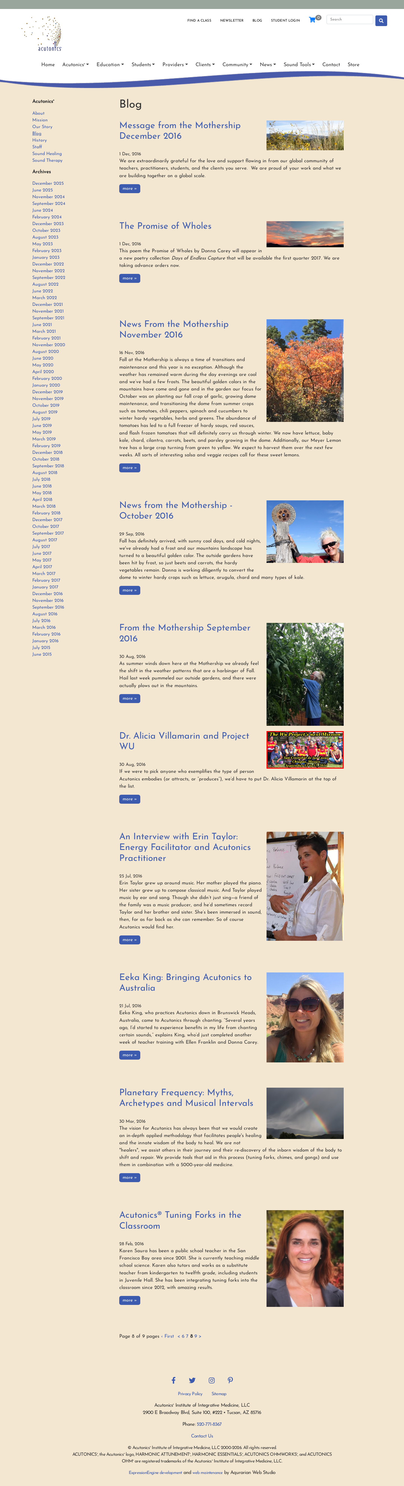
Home (48, 65)
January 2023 (45, 257)
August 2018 (44, 473)
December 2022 (48, 264)
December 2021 (47, 304)
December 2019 (47, 392)
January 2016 (45, 641)
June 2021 (42, 325)
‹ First (167, 1336)
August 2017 (44, 540)
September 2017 (48, 533)
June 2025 (42, 190)
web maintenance (207, 1473)
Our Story (42, 127)
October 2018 (45, 459)
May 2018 (42, 493)
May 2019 (42, 432)
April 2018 (42, 500)
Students (141, 65)
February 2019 (46, 446)
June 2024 (42, 210)
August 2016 (45, 614)
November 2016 (48, 600)
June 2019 (42, 426)
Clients (203, 65)
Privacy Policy (190, 1394)
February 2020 (47, 378)
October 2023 (46, 230)
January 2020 (46, 385)
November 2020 (48, 345)
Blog (257, 20)
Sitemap (219, 1394)
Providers (173, 65)
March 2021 (44, 331)
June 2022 (42, 291)
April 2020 (43, 372)
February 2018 (46, 513)
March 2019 (44, 439)
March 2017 (44, 574)
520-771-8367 (209, 1424)
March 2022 (44, 298)
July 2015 (41, 648)
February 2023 (46, 251)
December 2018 (47, 452)
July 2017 (41, 547)
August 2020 (45, 352)
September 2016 (48, 607)
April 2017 (42, 567)
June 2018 (42, 486)
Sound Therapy (47, 160)
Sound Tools (297, 65)
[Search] (350, 19)
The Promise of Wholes (165, 226)
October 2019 (45, 405)
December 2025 (48, 183)
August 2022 (45, 284)
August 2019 (45, 412)
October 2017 (45, 526)
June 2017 (42, 553)
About (38, 113)
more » (130, 188)
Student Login (285, 20)
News (266, 65)
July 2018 (41, 479)
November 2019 (48, 399)
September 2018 (48, 466)
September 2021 (48, 318)
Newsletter (232, 20)
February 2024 (47, 217)
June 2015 (42, 654)
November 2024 (48, 197)
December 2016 (47, 594)
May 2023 (42, 244)
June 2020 (42, 358)
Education (108, 65)
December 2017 (47, 520)
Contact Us (202, 1436)
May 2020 (42, 365)
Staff (37, 147)
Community (235, 65)
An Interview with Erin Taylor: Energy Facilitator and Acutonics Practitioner (185, 848)
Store (353, 65)
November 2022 (48, 271)
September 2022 (48, 278)
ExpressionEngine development (155, 1473)
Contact (331, 65)
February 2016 (46, 634)
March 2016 (44, 627)
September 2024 (48, 204)
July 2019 (41, 419)
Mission (40, 120)
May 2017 (42, 560)
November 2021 (48, 311)
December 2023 (48, 224)
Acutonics (73, 65)
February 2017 (46, 580)
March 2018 (44, 506)
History (39, 140)
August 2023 (45, 237)
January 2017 (45, 587)
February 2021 (46, 338)
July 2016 (41, 621)
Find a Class (199, 20)
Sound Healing (47, 154)
